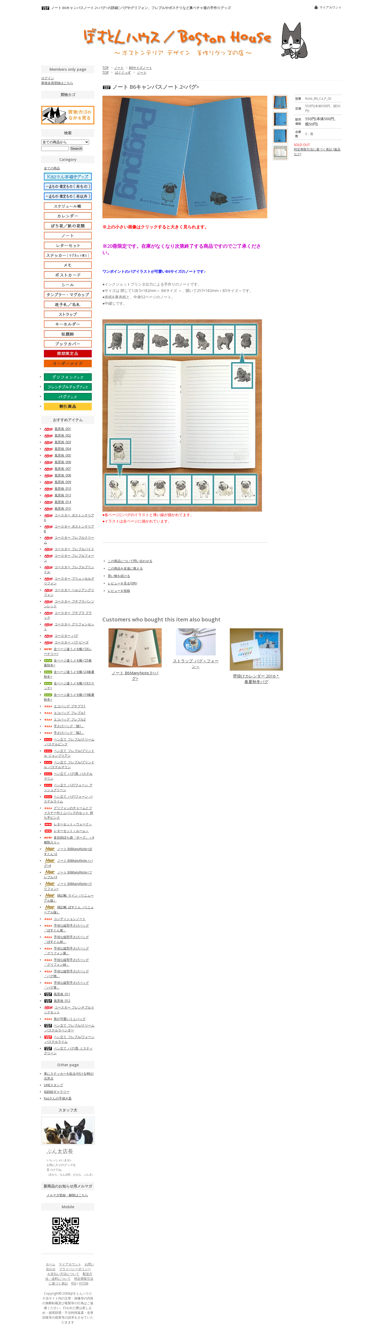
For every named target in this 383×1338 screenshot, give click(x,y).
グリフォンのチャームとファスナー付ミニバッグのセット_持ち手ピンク (68, 813)
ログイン (47, 78)
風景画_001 (57, 429)
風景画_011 (57, 994)
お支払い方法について (63, 1274)
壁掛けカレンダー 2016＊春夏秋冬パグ (256, 678)
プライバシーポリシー (75, 1269)
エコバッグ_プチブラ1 (65, 706)
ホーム (50, 1264)
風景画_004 (57, 448)
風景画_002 (57, 435)
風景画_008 (57, 475)
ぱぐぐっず (123, 72)
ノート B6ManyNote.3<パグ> (135, 675)
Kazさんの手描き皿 (58, 1098)
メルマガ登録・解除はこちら (67, 1195)
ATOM (83, 1283)
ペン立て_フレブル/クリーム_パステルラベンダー (69, 1027)
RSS (73, 1283)
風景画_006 (57, 462)
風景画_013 (57, 495)
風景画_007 (57, 468)
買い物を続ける (119, 576)
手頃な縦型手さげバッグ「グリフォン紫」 (66, 950)
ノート (119, 67)
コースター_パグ (61, 635)
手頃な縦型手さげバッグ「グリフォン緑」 (66, 962)
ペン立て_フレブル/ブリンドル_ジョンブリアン (69, 753)
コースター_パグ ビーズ (66, 642)
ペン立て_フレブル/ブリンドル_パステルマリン (69, 764)
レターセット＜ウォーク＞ (68, 824)
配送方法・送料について (69, 1276)
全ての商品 (52, 168)
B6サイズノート (140, 67)
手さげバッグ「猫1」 (64, 726)
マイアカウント (330, 7)
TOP (105, 67)
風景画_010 (57, 488)
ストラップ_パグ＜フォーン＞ (196, 663)
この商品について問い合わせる (130, 561)
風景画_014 (57, 502)
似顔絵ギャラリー (56, 1091)
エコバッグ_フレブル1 (65, 712)
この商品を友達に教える (125, 568)
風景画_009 (57, 482)
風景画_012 (57, 1000)
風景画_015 (57, 508)
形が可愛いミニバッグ (65, 1019)
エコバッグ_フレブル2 (65, 719)
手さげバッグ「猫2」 (64, 732)
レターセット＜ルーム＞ (66, 831)
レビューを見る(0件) (122, 583)
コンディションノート (65, 919)
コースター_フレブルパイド (69, 549)
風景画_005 (57, 455)
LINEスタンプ (53, 1085)
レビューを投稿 (119, 590)
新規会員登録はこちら (57, 83)
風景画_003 (57, 442)
